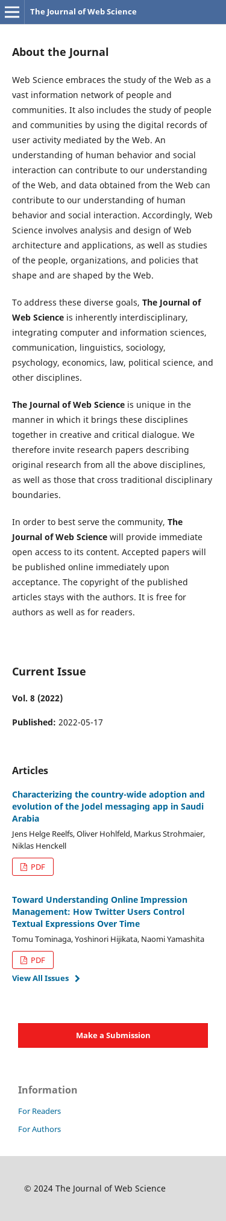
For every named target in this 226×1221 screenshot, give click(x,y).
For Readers (39, 1111)
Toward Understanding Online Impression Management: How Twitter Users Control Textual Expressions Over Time (99, 911)
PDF (37, 866)
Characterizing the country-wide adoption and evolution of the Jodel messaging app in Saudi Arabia (108, 806)
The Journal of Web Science (83, 11)
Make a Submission (113, 1035)
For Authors (39, 1129)
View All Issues (40, 978)
